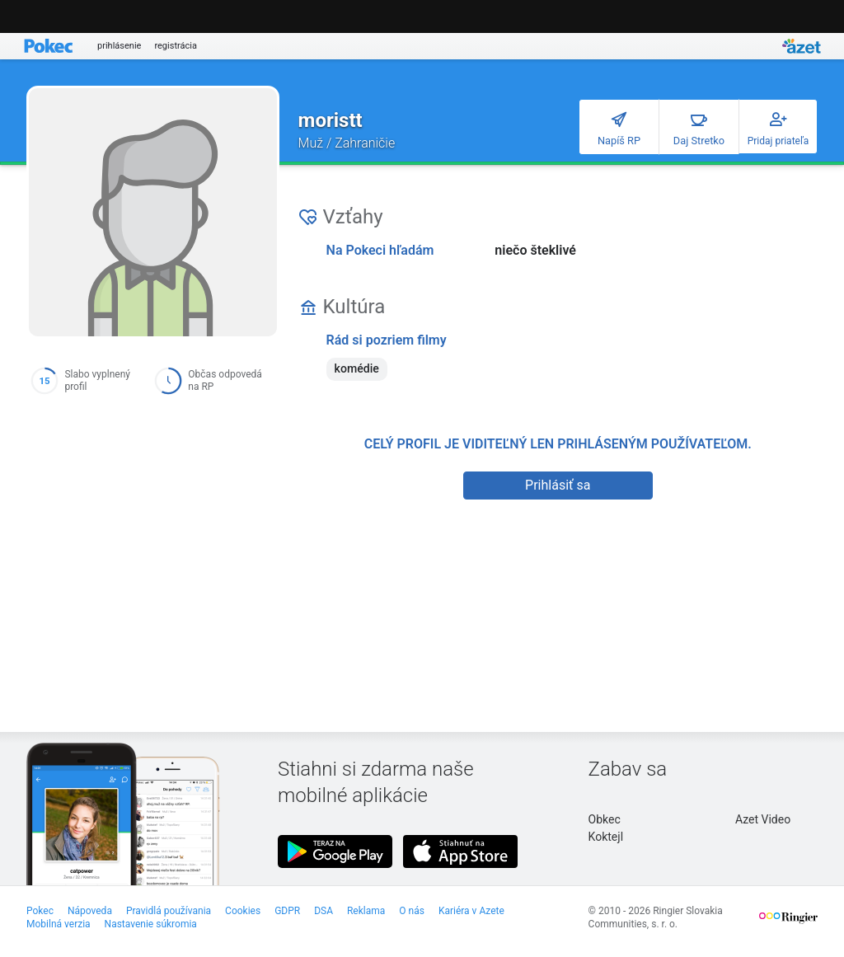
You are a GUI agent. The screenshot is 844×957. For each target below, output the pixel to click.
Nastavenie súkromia (151, 924)
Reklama (366, 911)
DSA (323, 911)
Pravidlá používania (168, 911)
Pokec (40, 911)
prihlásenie (119, 45)
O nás (411, 911)
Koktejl (605, 836)
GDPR (287, 911)
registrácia (175, 45)
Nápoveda (90, 911)
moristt (330, 120)
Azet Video (762, 819)
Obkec (604, 819)
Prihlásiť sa (557, 485)
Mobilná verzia (58, 924)
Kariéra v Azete (471, 911)
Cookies (242, 911)
